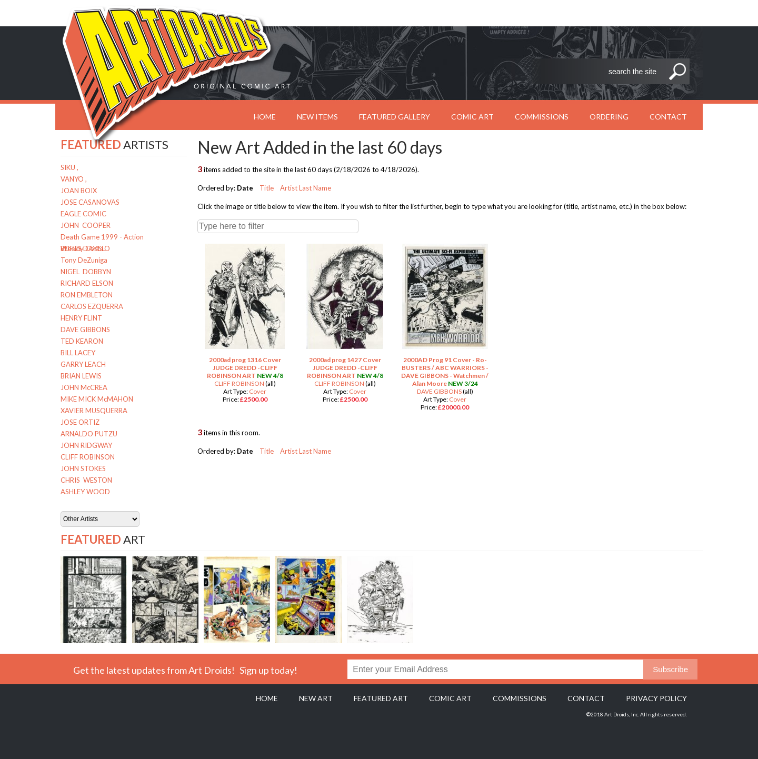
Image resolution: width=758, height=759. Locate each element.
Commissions (541, 116)
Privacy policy (656, 698)
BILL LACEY (78, 352)
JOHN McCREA (84, 387)
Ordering (609, 116)
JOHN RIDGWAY (86, 445)
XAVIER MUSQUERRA (94, 410)
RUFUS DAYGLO (85, 248)
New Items (317, 116)
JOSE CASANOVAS (90, 202)
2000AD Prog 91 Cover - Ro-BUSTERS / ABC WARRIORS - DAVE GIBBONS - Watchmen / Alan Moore (444, 371)
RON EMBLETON (87, 295)
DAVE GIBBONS (85, 329)
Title (267, 188)
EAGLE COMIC (83, 213)
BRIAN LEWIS (81, 376)
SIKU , (69, 167)
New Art (316, 698)
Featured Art (381, 698)
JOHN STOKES (83, 468)
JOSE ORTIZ (80, 422)
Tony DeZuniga (84, 260)
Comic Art (472, 116)
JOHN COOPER (86, 225)
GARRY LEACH (83, 364)
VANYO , (74, 179)
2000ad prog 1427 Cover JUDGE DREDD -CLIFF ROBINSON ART (344, 368)
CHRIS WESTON (86, 480)
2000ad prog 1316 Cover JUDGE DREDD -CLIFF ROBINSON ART (244, 368)
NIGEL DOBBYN (86, 271)
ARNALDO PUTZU (89, 434)
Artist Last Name (305, 188)
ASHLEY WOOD (85, 491)
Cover (257, 391)
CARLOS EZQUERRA (92, 306)
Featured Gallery (394, 116)
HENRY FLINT (81, 318)
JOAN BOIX (79, 190)
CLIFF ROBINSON (88, 457)
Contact (668, 116)
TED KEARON (82, 341)
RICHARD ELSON (87, 283)
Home (267, 698)
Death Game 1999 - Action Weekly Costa (102, 238)
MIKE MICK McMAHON (97, 399)
